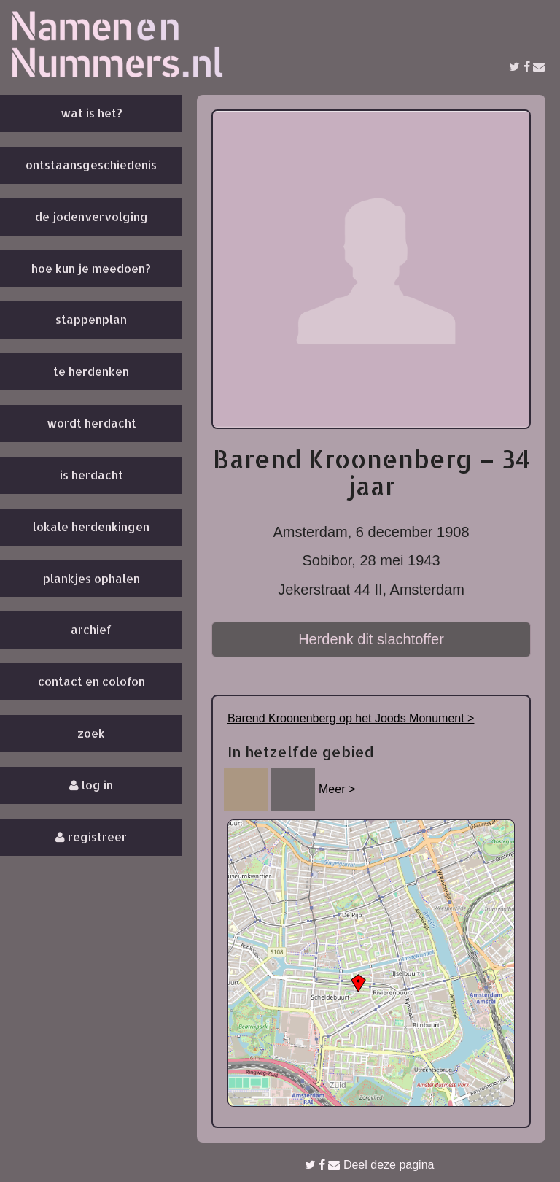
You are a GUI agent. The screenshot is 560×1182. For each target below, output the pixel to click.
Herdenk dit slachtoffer (371, 639)
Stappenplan (91, 319)
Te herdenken (91, 371)
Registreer (91, 836)
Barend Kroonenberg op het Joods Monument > (351, 718)
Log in (91, 784)
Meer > (337, 789)
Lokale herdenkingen (91, 526)
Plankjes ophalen (91, 578)
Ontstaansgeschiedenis (91, 164)
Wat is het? (91, 112)
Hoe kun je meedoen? (91, 268)
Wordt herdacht (91, 422)
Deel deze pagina (370, 1165)
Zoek (91, 733)
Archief (91, 629)
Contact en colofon (91, 681)
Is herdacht (91, 474)
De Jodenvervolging (91, 216)
